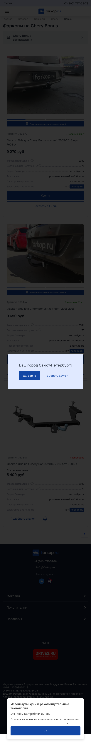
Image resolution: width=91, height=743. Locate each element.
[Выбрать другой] (57, 375)
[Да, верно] (29, 375)
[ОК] (45, 730)
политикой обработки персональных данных (39, 722)
